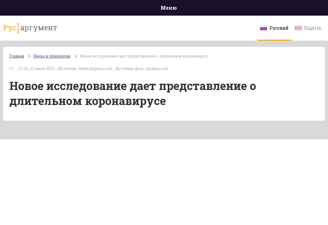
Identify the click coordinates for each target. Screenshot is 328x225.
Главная (16, 56)
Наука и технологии (51, 56)
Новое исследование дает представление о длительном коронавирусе (144, 56)
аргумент (30, 27)
